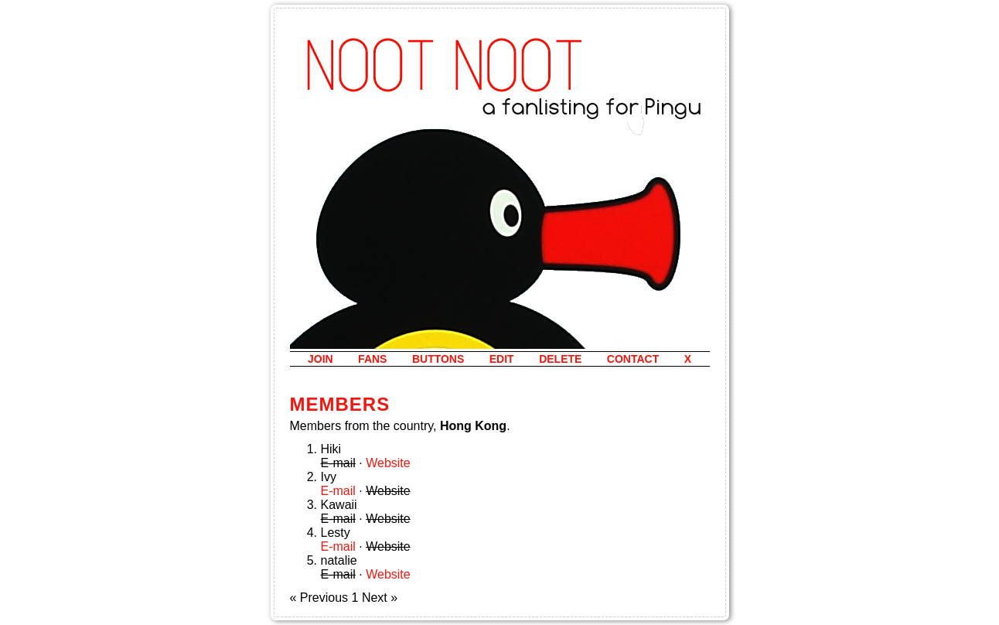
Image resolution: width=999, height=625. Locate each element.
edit (501, 359)
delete (560, 359)
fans (372, 359)
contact (633, 359)
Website (388, 463)
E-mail (338, 490)
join (320, 359)
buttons (438, 359)
